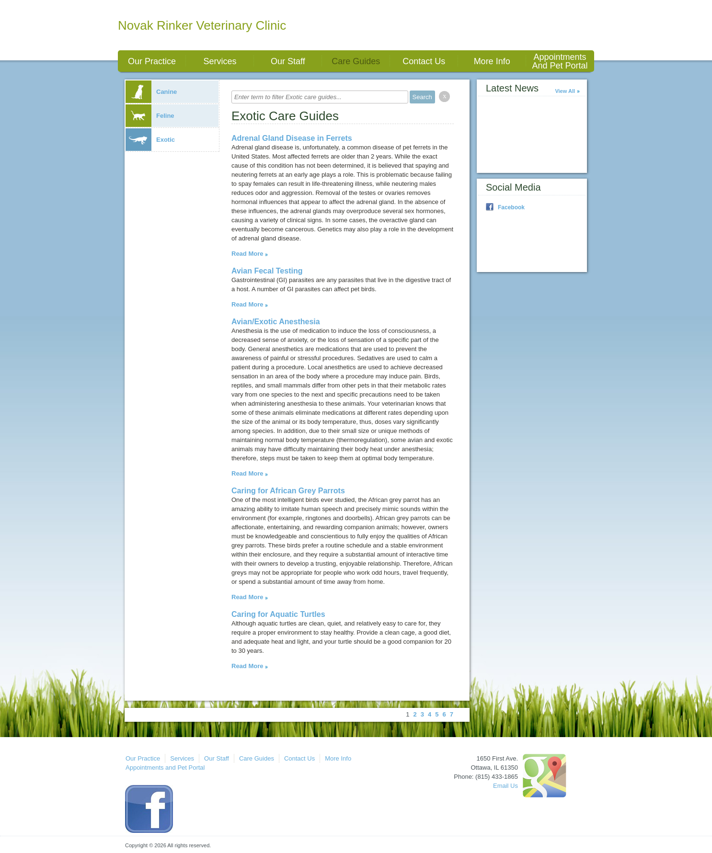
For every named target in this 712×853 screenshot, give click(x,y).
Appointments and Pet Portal (560, 61)
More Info (492, 61)
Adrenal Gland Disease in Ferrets (291, 138)
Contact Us (423, 61)
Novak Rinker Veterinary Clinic (202, 25)
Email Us (505, 785)
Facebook (511, 207)
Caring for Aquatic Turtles (278, 614)
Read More (247, 253)
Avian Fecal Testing (266, 271)
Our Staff (288, 61)
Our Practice (152, 61)
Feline (150, 115)
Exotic (150, 139)
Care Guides (356, 61)
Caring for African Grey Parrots (288, 491)
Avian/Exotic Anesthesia (275, 322)
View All (565, 91)
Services (219, 61)
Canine (151, 91)
